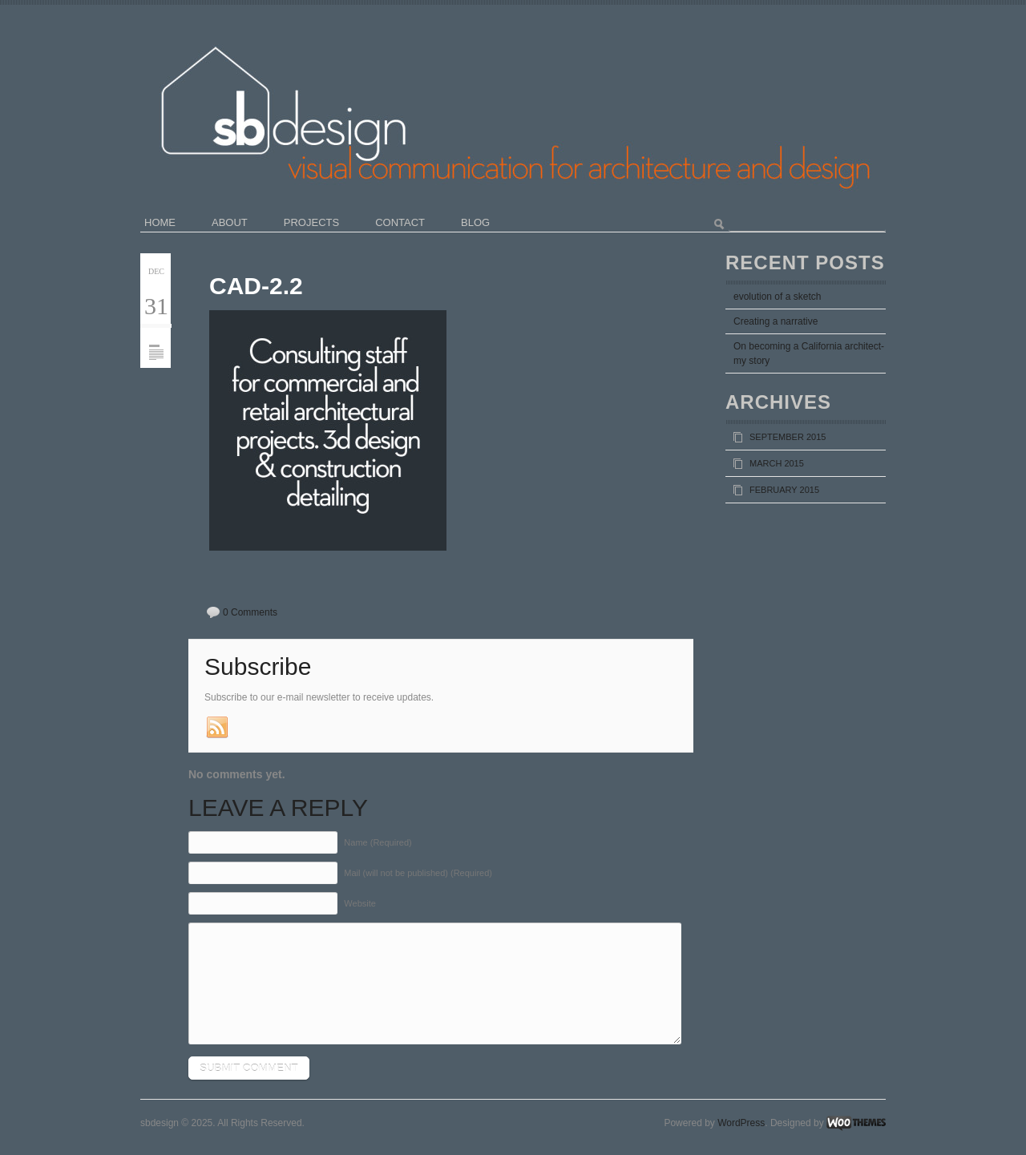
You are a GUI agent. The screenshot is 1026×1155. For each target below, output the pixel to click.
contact (400, 222)
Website (360, 903)
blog (475, 222)
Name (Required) (377, 842)
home (160, 222)
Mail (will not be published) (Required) (418, 873)
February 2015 (784, 490)
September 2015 (787, 437)
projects (311, 222)
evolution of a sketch (777, 296)
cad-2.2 (256, 286)
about (230, 222)
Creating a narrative (775, 321)
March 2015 (776, 463)
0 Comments (250, 612)
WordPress (741, 1123)
